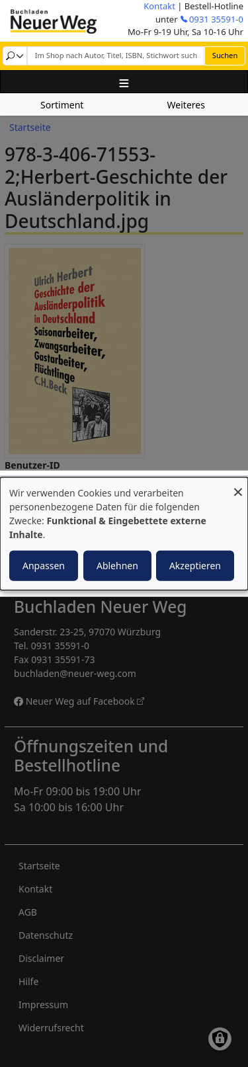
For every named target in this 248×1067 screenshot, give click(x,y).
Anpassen (43, 565)
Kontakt (159, 6)
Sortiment (61, 105)
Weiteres (186, 105)
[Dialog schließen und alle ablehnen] (238, 485)
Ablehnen (117, 565)
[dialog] (124, 533)
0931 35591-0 (216, 19)
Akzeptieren (195, 565)
